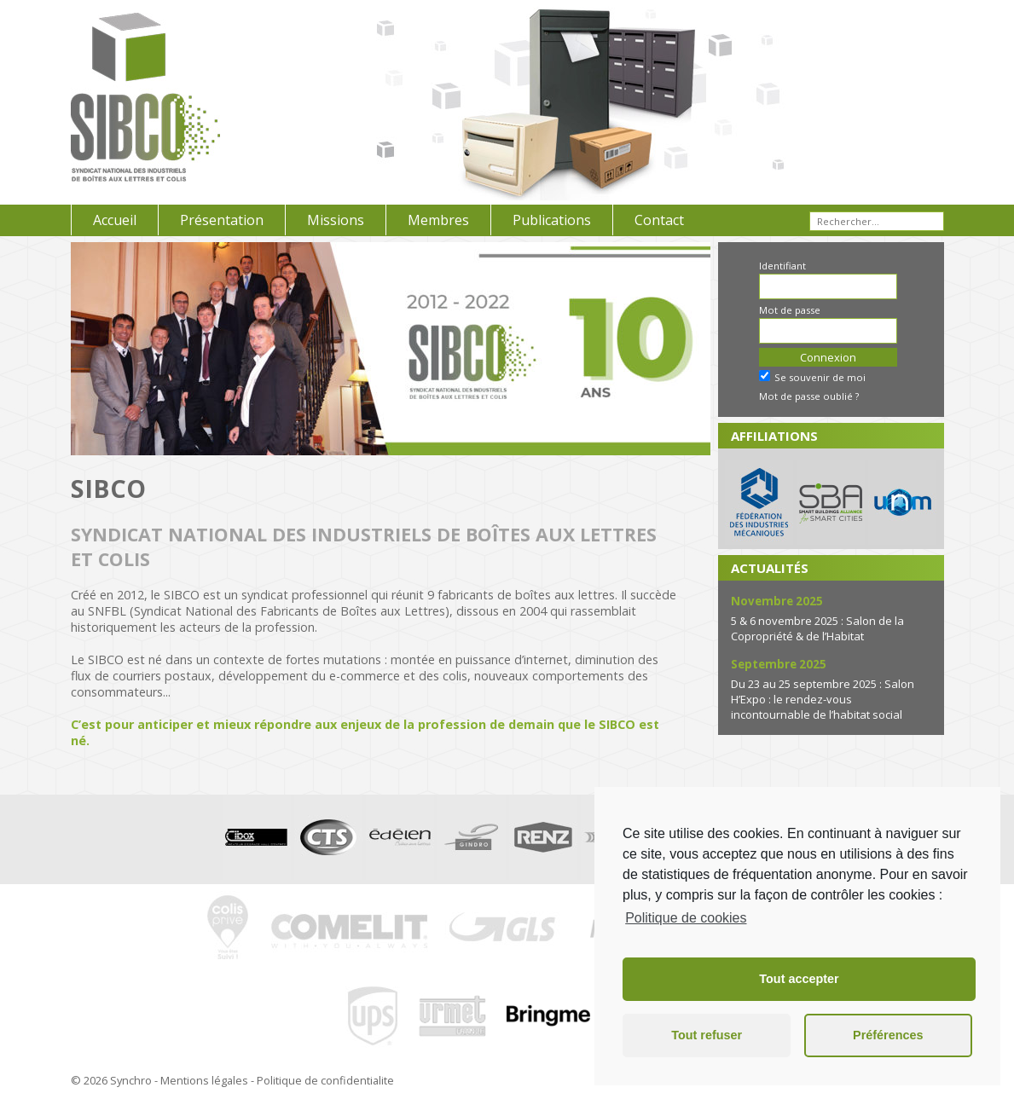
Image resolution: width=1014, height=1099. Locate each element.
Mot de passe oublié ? (809, 396)
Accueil (114, 220)
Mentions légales (204, 1080)
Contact (659, 220)
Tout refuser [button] (706, 1035)
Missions (335, 220)
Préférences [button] (888, 1035)
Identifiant (782, 265)
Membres (438, 220)
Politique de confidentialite (325, 1080)
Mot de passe (789, 310)
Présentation (222, 220)
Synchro (131, 1080)
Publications (552, 220)
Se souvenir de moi (812, 377)
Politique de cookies (685, 918)
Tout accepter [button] (798, 979)
